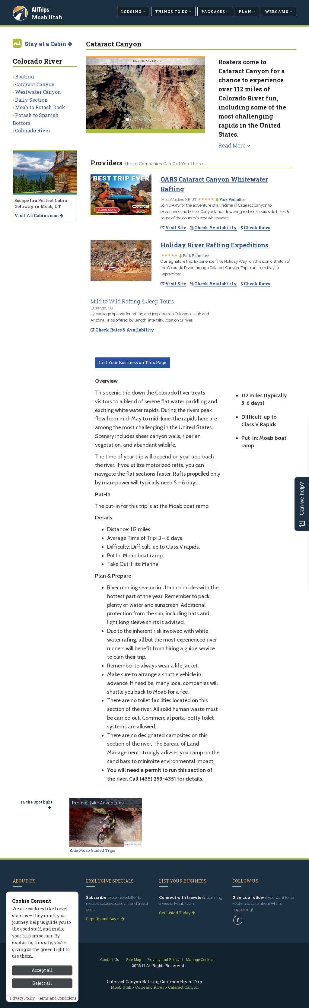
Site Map (133, 959)
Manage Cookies (200, 959)
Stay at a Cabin (48, 43)
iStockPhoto (153, 61)
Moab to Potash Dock (40, 107)
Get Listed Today (177, 912)
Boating (24, 76)
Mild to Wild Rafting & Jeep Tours (132, 301)
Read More (234, 145)
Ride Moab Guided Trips (92, 850)
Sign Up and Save (105, 918)
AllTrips (41, 8)
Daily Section (31, 100)
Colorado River (32, 130)
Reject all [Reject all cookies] (42, 983)
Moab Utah (48, 16)
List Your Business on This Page (132, 362)
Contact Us (109, 959)
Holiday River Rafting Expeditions (215, 245)
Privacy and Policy (163, 959)
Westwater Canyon (38, 92)
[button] (95, 93)
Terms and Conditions (57, 998)
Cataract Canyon (35, 84)
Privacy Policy (22, 998)
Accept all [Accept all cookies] (42, 970)
